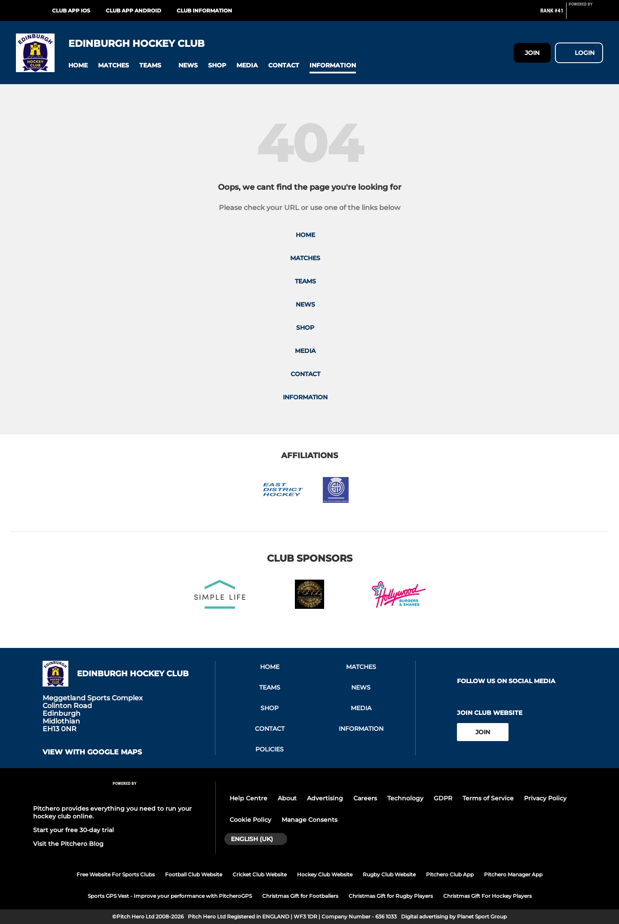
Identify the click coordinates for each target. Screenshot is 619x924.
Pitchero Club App (450, 874)
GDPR (443, 798)
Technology (405, 798)
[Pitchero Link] (586, 14)
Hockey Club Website (324, 874)
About (287, 798)
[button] (78, 65)
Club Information (204, 10)
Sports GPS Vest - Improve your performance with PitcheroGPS (170, 896)
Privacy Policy (545, 798)
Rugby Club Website (389, 874)
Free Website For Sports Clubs (116, 874)
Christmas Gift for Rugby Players (391, 896)
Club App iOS (71, 10)
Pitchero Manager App (513, 874)
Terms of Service (488, 798)
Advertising (325, 798)
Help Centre (248, 798)
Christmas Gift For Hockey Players (487, 896)
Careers (365, 798)
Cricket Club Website (260, 874)
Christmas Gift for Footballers (300, 896)
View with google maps (92, 752)
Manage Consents (309, 820)
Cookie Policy (250, 820)
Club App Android (133, 10)
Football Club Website (193, 874)
